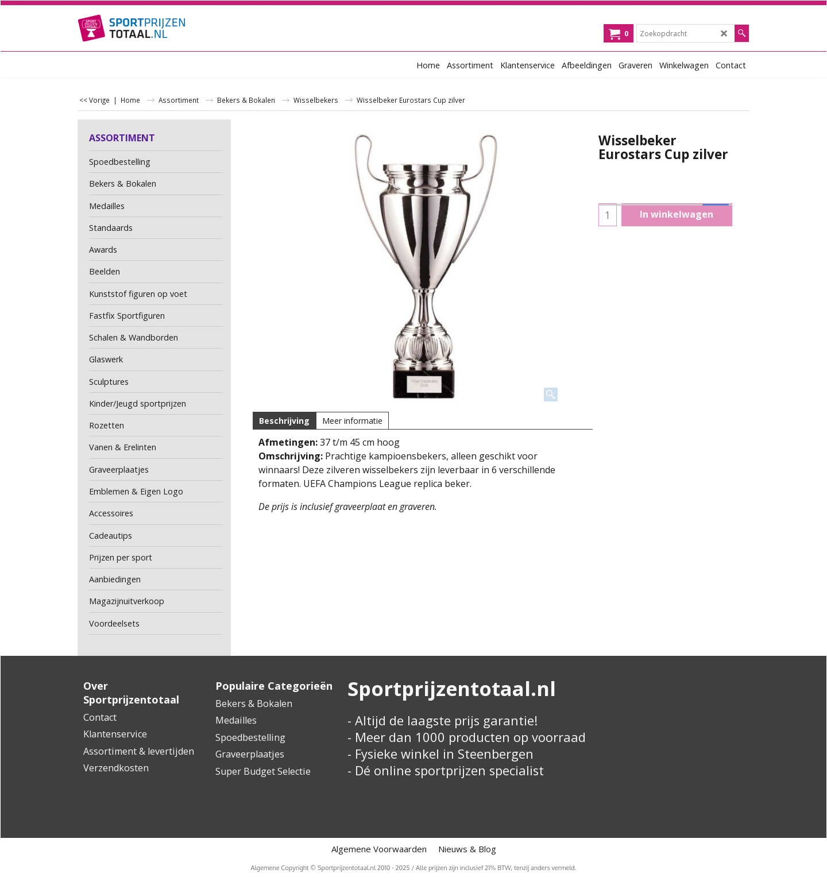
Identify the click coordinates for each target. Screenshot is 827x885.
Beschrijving (284, 420)
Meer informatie (352, 420)
